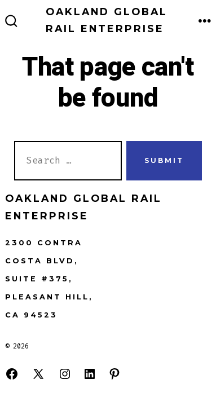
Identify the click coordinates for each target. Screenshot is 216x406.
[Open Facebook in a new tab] (12, 374)
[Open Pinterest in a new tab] (114, 374)
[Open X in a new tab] (38, 374)
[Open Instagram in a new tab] (65, 374)
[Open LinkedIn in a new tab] (90, 374)
